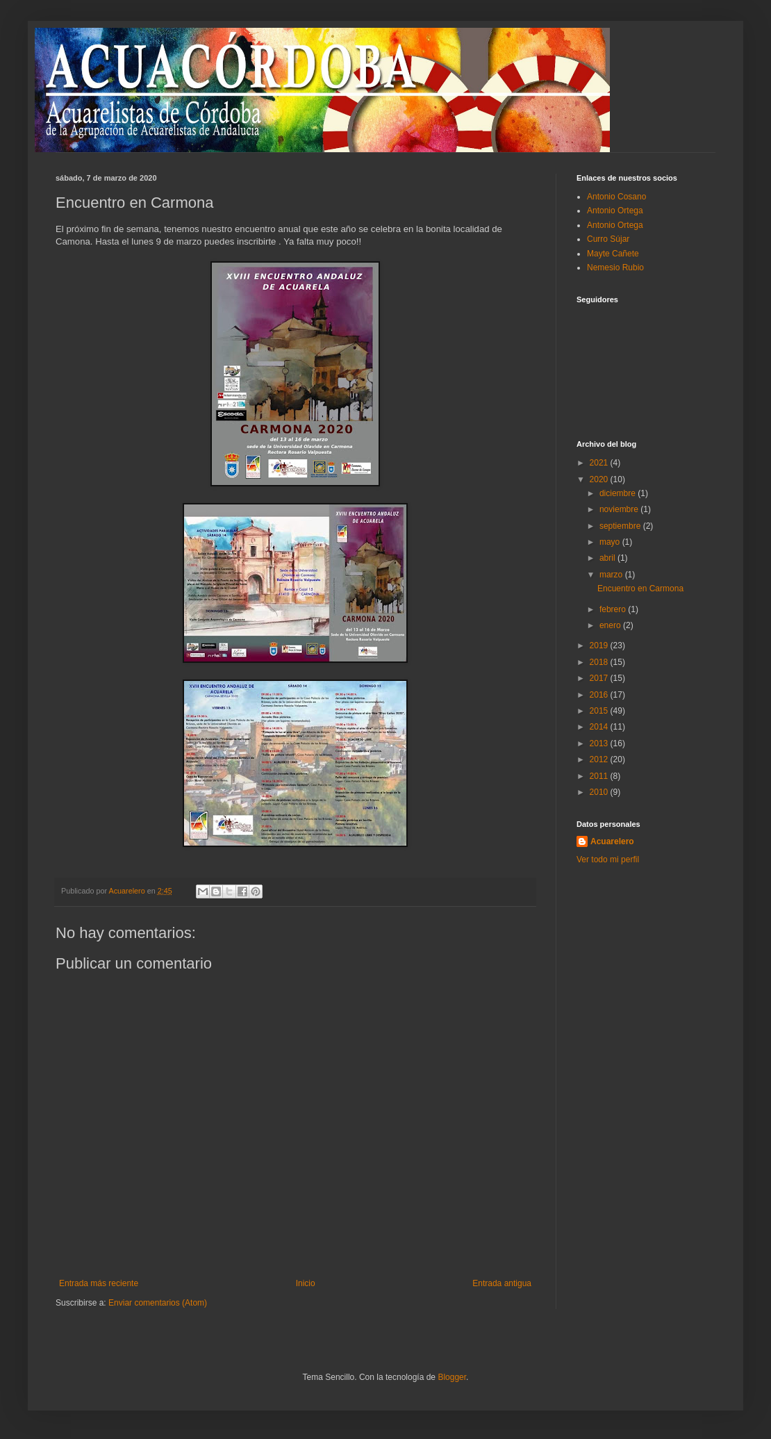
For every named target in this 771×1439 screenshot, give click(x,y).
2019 (600, 645)
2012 (600, 759)
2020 (600, 479)
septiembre (621, 526)
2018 (600, 662)
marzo (612, 574)
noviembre (619, 509)
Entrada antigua (501, 1283)
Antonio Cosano (616, 197)
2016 (600, 695)
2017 (600, 678)
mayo (610, 542)
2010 (600, 792)
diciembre (618, 493)
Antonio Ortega (615, 210)
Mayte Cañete (613, 253)
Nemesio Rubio (615, 267)
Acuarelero (612, 841)
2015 (600, 711)
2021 (600, 463)
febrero (613, 609)
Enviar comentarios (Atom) (157, 1303)
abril (608, 558)
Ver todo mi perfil (608, 859)
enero (611, 625)
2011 (600, 776)
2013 (600, 743)
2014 (600, 727)
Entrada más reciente (98, 1283)
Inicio (305, 1283)
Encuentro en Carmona (640, 588)
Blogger (452, 1377)
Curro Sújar (608, 239)
